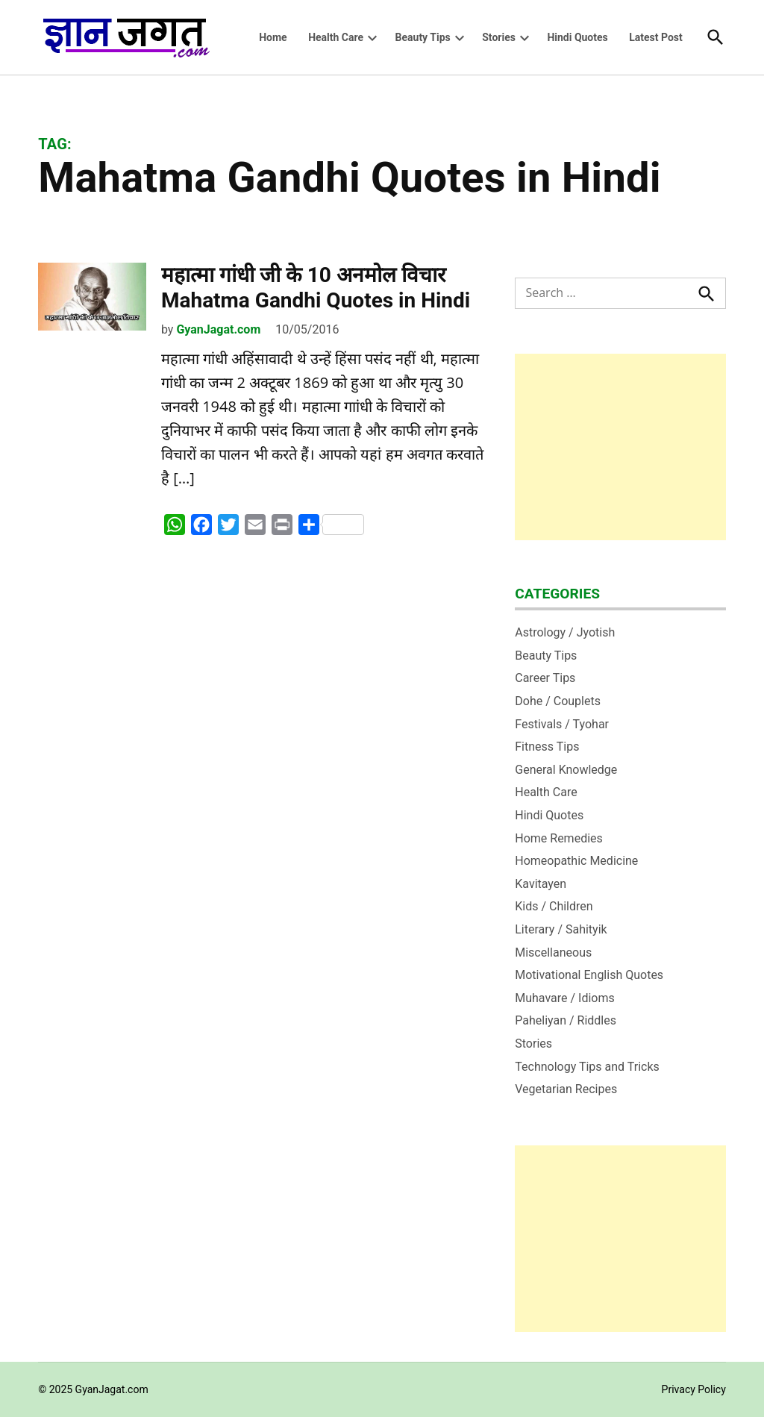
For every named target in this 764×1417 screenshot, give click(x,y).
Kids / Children (553, 906)
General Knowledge (566, 770)
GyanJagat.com (218, 329)
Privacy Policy (694, 1389)
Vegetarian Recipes (566, 1089)
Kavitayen (540, 884)
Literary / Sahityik (561, 929)
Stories (499, 37)
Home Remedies (559, 838)
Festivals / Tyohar (562, 724)
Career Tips (545, 678)
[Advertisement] (620, 447)
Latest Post (656, 37)
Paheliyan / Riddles (565, 1020)
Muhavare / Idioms (565, 998)
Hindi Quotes (577, 37)
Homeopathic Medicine (576, 861)
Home (272, 37)
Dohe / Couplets (558, 701)
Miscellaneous (553, 952)
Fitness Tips (547, 746)
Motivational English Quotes (589, 975)
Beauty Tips (423, 37)
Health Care (335, 37)
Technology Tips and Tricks (587, 1067)
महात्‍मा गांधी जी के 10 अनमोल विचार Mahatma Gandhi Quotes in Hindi (315, 288)
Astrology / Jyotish (565, 632)
